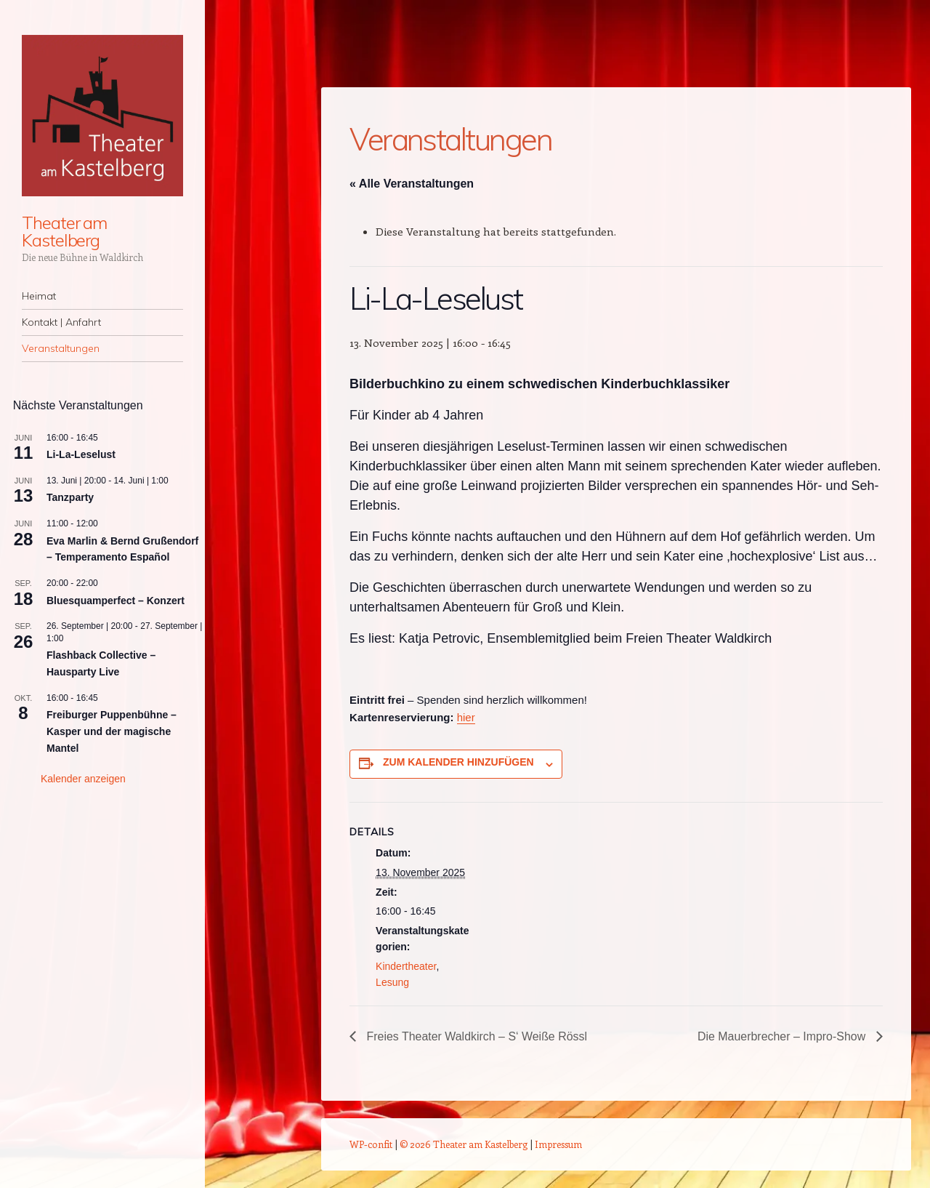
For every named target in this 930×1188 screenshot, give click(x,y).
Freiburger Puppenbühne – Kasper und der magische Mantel (111, 731)
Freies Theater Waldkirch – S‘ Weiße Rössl (475, 1036)
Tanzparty (70, 497)
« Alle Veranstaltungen (411, 183)
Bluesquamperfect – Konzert (115, 600)
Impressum (558, 1144)
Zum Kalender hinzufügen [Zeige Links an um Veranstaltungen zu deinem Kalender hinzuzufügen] (458, 762)
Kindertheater (406, 966)
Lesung (392, 982)
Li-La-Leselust (81, 454)
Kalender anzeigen (83, 778)
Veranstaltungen (61, 348)
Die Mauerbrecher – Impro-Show (783, 1036)
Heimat (39, 295)
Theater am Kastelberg (64, 231)
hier (466, 717)
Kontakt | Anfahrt (61, 322)
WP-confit (370, 1144)
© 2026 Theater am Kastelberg (463, 1144)
